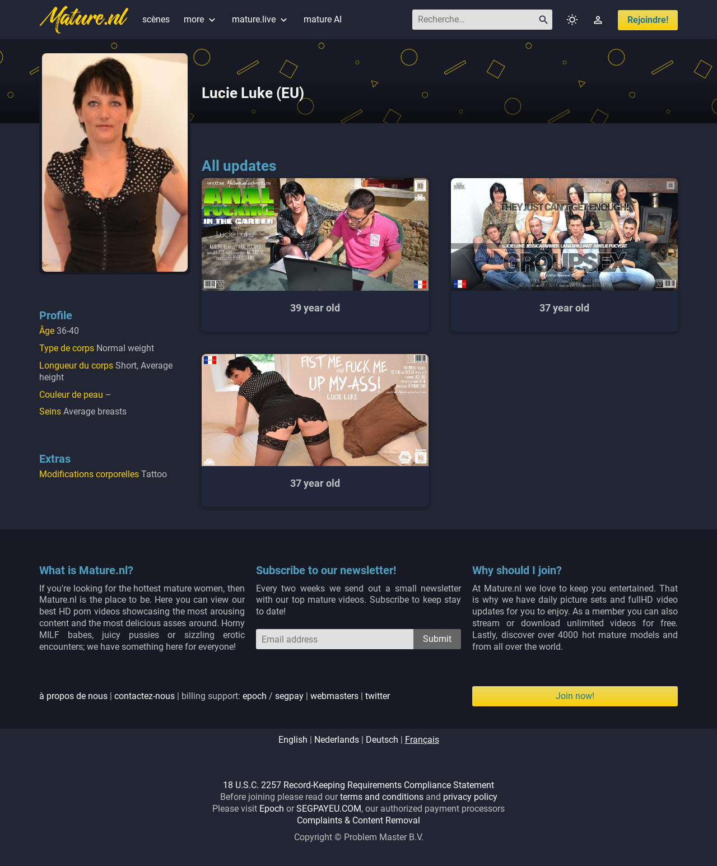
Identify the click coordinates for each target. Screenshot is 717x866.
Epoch (271, 808)
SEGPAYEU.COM (328, 808)
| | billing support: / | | (214, 696)
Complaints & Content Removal (358, 820)
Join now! (575, 696)
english (293, 739)
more (201, 19)
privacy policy (470, 796)
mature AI (323, 19)
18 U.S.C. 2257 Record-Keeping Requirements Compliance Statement (358, 785)
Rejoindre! (647, 20)
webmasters (334, 696)
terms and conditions (381, 796)
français (422, 739)
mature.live (261, 19)
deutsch (382, 739)
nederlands (336, 739)
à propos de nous (73, 696)
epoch (255, 696)
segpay (289, 696)
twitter (377, 696)
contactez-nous (144, 696)
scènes (156, 19)
